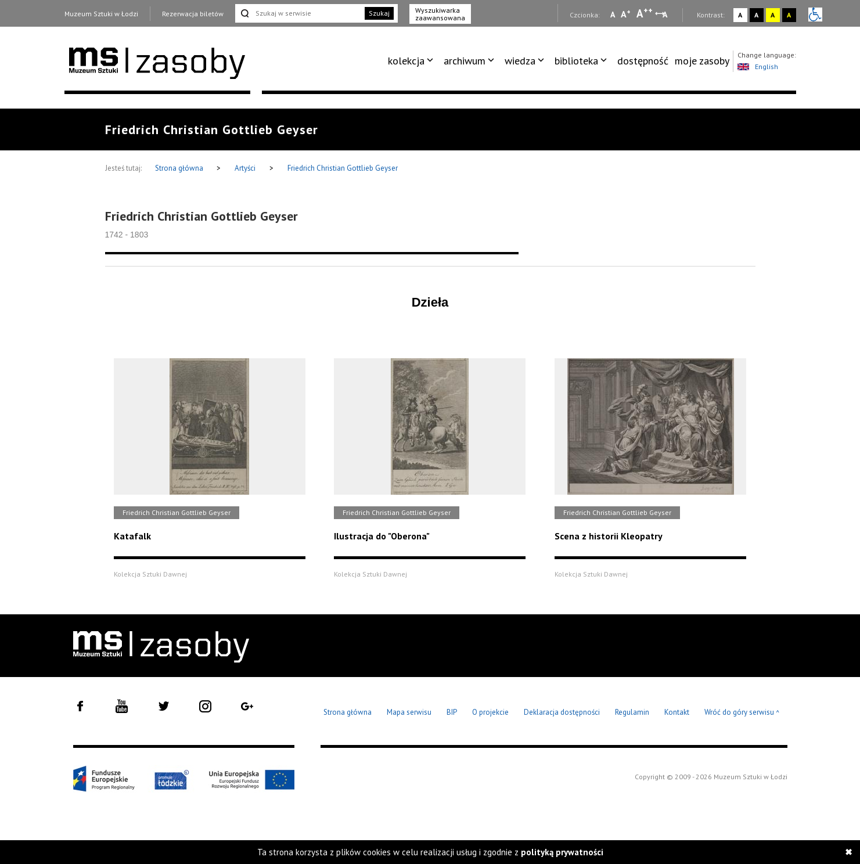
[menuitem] (412, 61)
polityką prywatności (562, 852)
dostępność (642, 60)
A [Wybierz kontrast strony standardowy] (740, 14)
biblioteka (576, 60)
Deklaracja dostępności (562, 712)
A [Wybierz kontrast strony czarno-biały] (756, 14)
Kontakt (676, 712)
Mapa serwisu (409, 712)
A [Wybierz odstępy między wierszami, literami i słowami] (666, 14)
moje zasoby (702, 60)
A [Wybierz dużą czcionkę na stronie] (644, 13)
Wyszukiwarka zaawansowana (440, 14)
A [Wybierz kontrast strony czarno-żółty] (789, 14)
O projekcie (490, 712)
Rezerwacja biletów (193, 13)
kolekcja (406, 60)
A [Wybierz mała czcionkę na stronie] (612, 14)
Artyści (245, 168)
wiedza (520, 60)
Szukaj (379, 13)
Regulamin (632, 712)
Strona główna (180, 168)
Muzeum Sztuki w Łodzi (101, 13)
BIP (452, 712)
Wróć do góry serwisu (742, 712)
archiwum (464, 60)
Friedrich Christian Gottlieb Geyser (342, 168)
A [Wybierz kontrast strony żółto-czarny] (773, 14)
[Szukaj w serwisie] (299, 13)
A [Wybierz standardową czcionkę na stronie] (626, 14)
